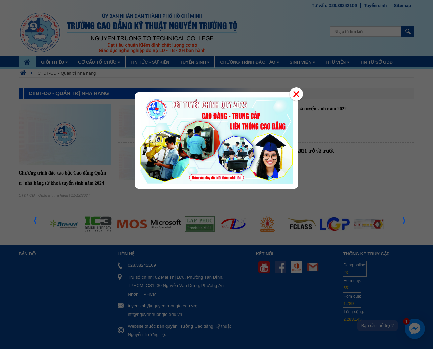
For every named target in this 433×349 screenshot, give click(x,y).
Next (404, 222)
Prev (35, 222)
